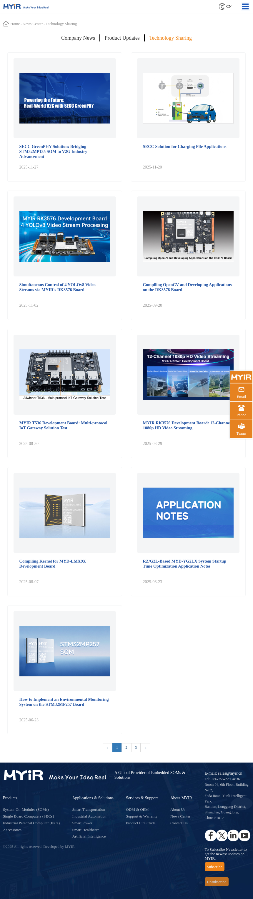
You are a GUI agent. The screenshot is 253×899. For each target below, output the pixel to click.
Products (10, 798)
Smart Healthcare (85, 830)
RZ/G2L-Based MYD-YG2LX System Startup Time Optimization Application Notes (184, 564)
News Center (180, 817)
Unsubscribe (216, 882)
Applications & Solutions (93, 798)
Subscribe (214, 867)
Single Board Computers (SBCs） (29, 817)
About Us (177, 810)
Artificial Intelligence (89, 837)
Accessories (12, 830)
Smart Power (82, 823)
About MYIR (181, 798)
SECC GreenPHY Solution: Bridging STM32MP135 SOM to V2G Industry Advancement (53, 151)
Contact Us (179, 823)
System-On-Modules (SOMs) (26, 810)
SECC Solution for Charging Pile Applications (185, 146)
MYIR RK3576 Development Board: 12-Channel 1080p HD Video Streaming (187, 425)
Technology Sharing (170, 38)
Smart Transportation (88, 810)
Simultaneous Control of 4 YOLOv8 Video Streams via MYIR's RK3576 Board (57, 287)
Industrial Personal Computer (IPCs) (31, 823)
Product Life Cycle (140, 823)
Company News (78, 38)
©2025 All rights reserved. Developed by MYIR (39, 847)
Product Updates (121, 38)
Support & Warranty (141, 817)
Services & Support (142, 798)
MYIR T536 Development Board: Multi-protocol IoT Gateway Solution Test (63, 425)
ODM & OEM (137, 810)
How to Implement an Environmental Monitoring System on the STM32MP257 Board (64, 702)
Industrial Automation (89, 817)
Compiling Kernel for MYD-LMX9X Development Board (52, 564)
